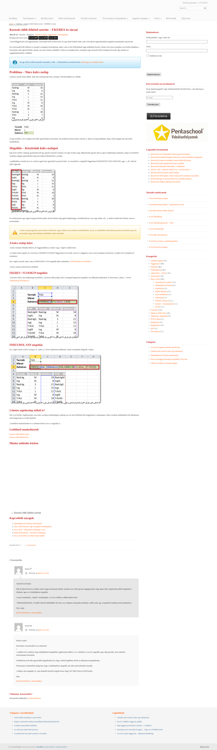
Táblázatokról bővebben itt (19, 281)
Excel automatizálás (156, 229)
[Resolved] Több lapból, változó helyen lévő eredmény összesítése (175, 176)
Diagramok (156, 322)
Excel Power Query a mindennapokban (163, 241)
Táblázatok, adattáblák (161, 316)
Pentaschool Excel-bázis (39, 9)
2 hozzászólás (31, 545)
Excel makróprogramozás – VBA (161, 223)
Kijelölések (161, 288)
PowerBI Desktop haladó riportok (161, 211)
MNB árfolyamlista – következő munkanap (29, 533)
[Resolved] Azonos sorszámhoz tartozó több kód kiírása (171, 160)
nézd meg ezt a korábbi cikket (92, 62)
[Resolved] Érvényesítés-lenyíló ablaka (165, 173)
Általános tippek (41, 35)
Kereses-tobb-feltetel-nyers (19, 434)
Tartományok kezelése (165, 282)
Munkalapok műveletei (165, 285)
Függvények (52, 35)
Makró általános (162, 291)
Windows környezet (164, 301)
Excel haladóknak (155, 217)
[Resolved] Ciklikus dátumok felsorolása (165, 182)
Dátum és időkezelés (160, 313)
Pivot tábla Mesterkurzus (158, 235)
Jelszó (148, 47)
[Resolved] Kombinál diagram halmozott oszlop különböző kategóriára (176, 157)
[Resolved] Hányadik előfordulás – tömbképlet (168, 166)
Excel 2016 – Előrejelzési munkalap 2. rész (29, 530)
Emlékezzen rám (156, 56)
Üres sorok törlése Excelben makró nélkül (29, 536)
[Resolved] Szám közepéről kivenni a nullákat (167, 163)
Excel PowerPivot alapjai (158, 247)
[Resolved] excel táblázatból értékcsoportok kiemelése (170, 154)
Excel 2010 (43, 38)
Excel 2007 (33, 38)
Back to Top (204, 747)
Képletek (156, 267)
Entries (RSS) (49, 747)
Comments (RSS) (61, 747)
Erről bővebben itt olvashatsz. (80, 261)
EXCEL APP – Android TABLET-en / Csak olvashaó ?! (171, 170)
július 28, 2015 (43, 573)
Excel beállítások (163, 294)
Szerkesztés (157, 276)
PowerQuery (157, 331)
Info (154, 328)
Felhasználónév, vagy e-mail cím (158, 38)
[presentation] (169, 65)
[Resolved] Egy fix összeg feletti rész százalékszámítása (171, 179)
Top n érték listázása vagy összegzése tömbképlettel (33, 526)
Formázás (156, 310)
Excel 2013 (53, 38)
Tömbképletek (62, 35)
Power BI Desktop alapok (158, 198)
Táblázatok (161, 298)
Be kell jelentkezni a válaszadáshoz (29, 613)
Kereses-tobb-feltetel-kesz (18, 437)
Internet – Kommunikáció (166, 304)
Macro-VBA (157, 279)
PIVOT (159, 307)
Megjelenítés (157, 325)
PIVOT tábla (157, 319)
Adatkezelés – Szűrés (161, 273)
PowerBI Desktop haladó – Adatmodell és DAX (166, 205)
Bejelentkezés (153, 74)
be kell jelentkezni (34, 698)
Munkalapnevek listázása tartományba (28, 523)
